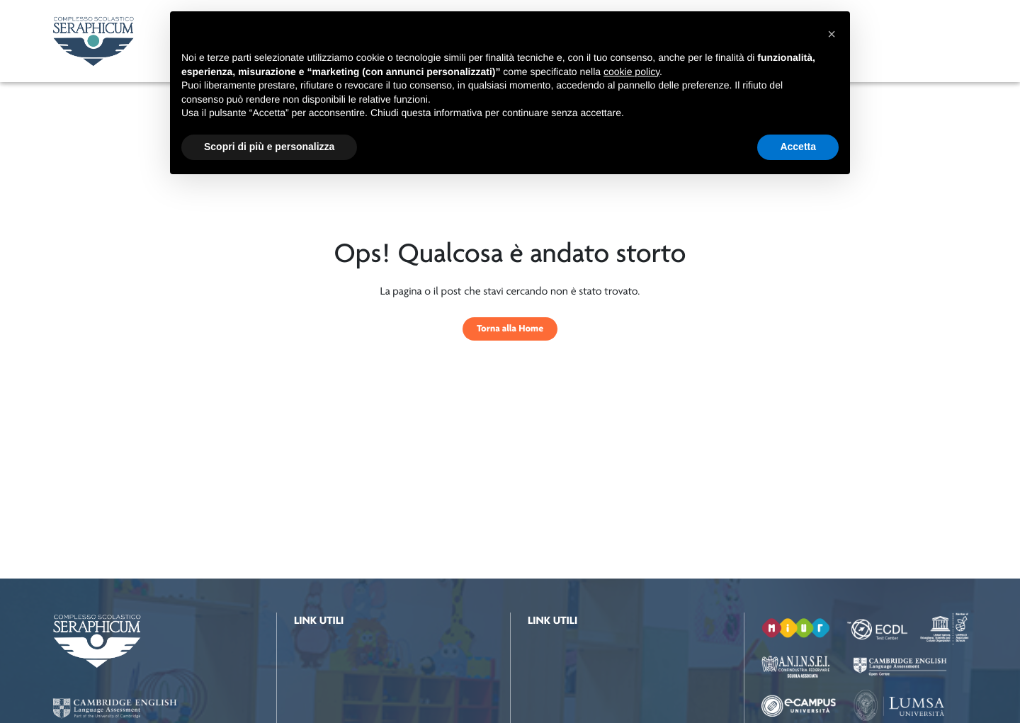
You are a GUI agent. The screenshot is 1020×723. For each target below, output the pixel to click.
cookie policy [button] (631, 71)
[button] (831, 34)
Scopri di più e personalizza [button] (269, 146)
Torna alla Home (510, 329)
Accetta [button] (798, 146)
